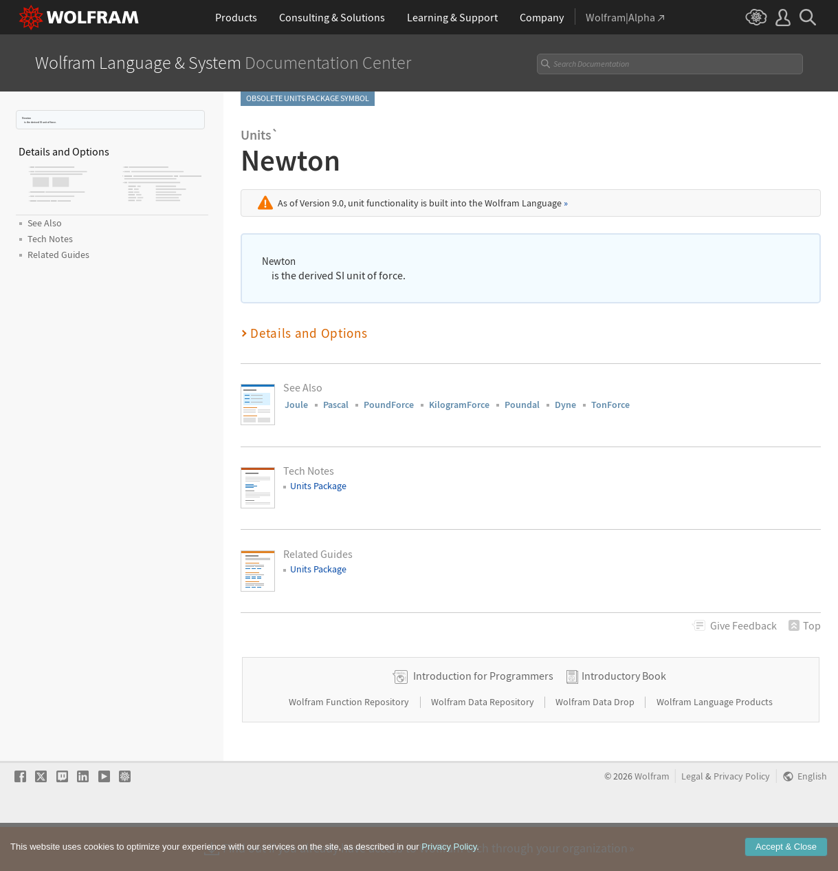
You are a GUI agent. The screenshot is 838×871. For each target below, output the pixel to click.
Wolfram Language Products (715, 746)
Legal (692, 820)
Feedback (743, 625)
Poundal (522, 404)
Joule (296, 404)
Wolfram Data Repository (483, 746)
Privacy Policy (742, 820)
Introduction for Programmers (483, 720)
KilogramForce (459, 404)
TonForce (610, 404)
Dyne (565, 404)
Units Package (318, 486)
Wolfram (652, 820)
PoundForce (389, 404)
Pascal (336, 404)
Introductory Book (624, 720)
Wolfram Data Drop (596, 746)
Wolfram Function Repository (350, 746)
